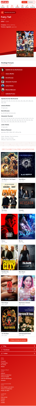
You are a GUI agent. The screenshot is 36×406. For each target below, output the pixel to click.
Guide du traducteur (6, 375)
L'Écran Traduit (5, 377)
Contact (3, 399)
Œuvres (12, 6)
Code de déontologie (6, 378)
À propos (3, 6)
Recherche (32, 6)
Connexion (31, 2)
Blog (18, 346)
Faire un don (4, 397)
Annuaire (17, 6)
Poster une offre (5, 390)
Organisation (4, 363)
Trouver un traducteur (6, 389)
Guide (22, 6)
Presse (3, 401)
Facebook (18, 350)
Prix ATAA (3, 365)
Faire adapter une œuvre (7, 387)
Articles (27, 6)
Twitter (18, 353)
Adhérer (24, 2)
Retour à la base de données (18, 340)
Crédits (3, 402)
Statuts (3, 366)
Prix (7, 6)
